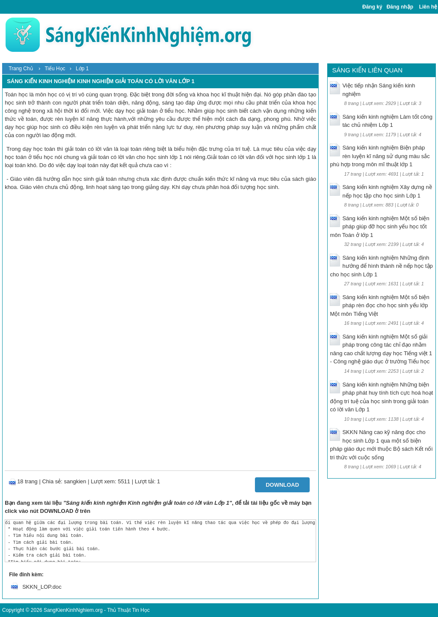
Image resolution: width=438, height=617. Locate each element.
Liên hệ (428, 7)
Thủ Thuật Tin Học (128, 610)
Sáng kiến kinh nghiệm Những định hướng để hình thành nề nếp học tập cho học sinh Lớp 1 (381, 266)
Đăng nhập (400, 7)
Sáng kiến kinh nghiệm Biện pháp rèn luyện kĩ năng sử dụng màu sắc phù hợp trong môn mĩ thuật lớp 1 (379, 156)
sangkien (75, 481)
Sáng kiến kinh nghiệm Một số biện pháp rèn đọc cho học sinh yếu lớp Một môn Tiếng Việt (379, 305)
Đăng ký (372, 7)
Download (282, 485)
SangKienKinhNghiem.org (73, 610)
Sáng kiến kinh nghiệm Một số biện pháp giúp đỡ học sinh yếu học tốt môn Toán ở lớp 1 (379, 226)
